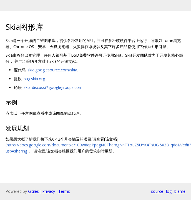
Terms (64, 191)
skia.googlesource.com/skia (52, 69)
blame (179, 191)
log (169, 191)
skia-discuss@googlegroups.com (53, 87)
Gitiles (33, 191)
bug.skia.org (34, 78)
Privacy (48, 191)
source (157, 191)
